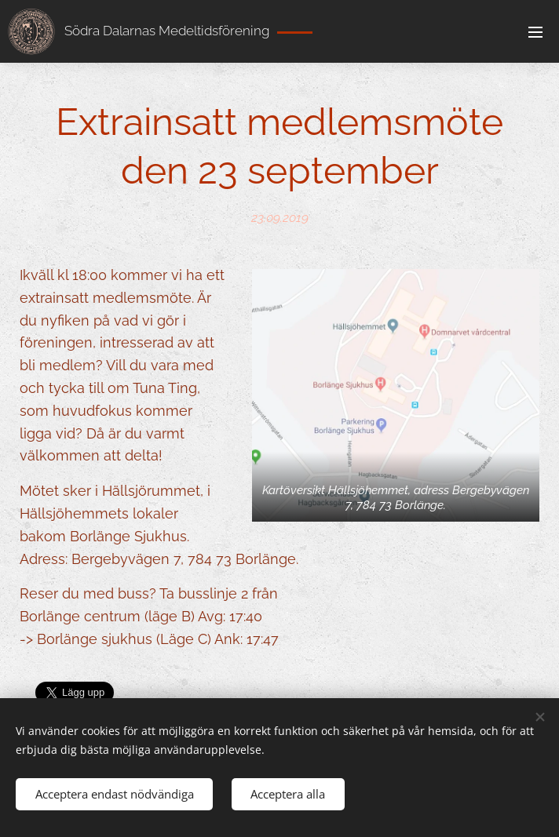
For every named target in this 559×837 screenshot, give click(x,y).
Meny (535, 32)
